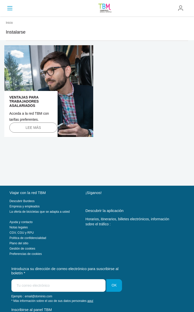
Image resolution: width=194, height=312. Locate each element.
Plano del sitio (18, 243)
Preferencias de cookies (25, 254)
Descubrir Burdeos (21, 201)
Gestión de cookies (22, 248)
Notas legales (18, 227)
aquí (90, 301)
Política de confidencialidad (27, 238)
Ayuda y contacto (21, 222)
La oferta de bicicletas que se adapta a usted (39, 211)
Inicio (9, 23)
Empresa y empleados (24, 206)
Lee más (33, 128)
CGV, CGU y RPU (21, 232)
